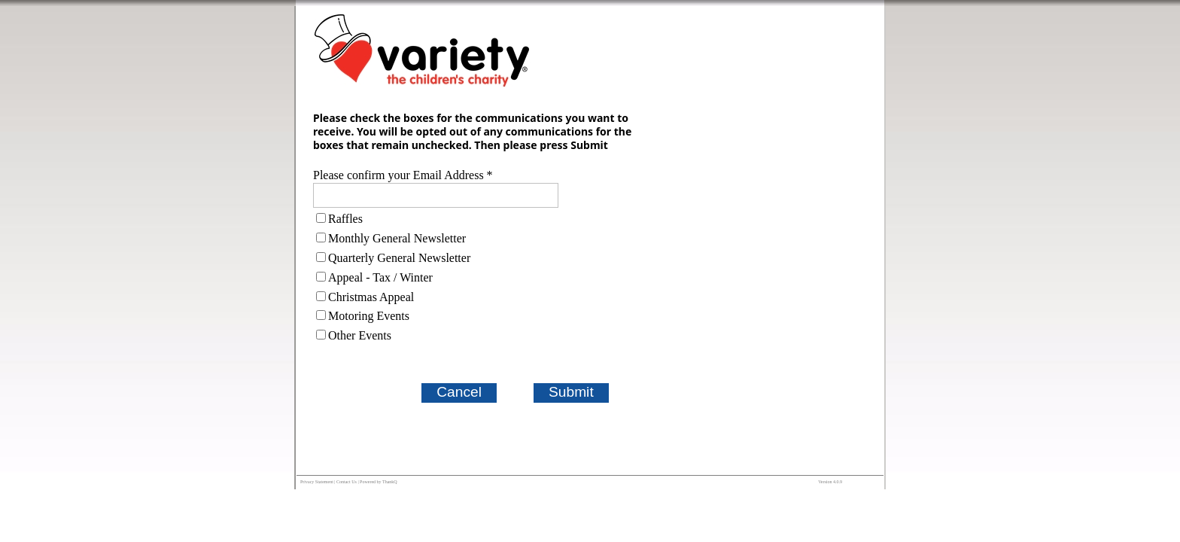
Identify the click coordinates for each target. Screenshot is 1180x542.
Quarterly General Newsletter (399, 257)
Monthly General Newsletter (397, 238)
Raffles (345, 218)
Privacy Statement (316, 482)
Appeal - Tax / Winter (380, 277)
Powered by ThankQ (378, 482)
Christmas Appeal (371, 297)
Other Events (359, 335)
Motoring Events (368, 315)
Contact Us (346, 482)
